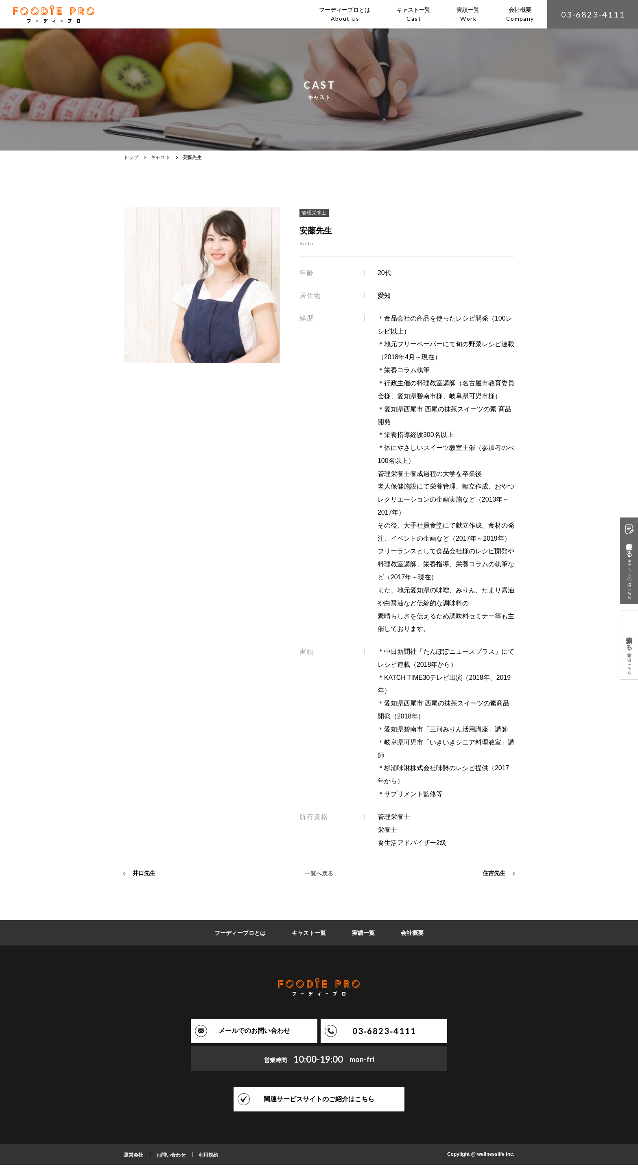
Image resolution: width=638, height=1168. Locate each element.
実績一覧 (363, 936)
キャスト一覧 (309, 936)
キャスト (160, 157)
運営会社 (133, 1158)
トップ (131, 157)
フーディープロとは (240, 936)
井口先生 (144, 876)
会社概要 (412, 936)
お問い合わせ (171, 1158)
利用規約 (208, 1158)
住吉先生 (494, 876)
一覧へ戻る (319, 876)
